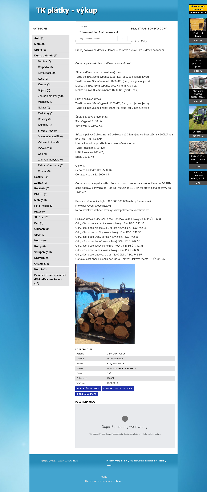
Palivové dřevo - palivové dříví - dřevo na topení (50, 279)
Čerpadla (45, 67)
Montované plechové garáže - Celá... (198, 94)
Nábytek (41, 257)
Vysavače (45, 148)
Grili (42, 153)
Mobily (40, 200)
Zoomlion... (198, 132)
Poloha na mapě (86, 394)
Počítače (41, 188)
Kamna (44, 84)
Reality (41, 176)
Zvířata (40, 182)
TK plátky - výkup (113, 461)
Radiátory (45, 113)
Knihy (40, 246)
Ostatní (44, 171)
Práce (40, 211)
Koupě (40, 269)
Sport (39, 234)
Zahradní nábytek (50, 159)
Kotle (43, 78)
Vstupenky (43, 252)
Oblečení (42, 228)
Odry (115, 353)
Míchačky (45, 101)
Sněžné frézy (48, 130)
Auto (39, 38)
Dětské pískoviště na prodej (198, 63)
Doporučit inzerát (88, 388)
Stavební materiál (50, 136)
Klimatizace (47, 72)
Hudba (40, 240)
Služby (41, 217)
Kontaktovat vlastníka (117, 388)
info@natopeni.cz (115, 363)
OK (122, 38)
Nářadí (44, 107)
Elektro (40, 194)
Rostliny (45, 119)
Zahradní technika (50, 165)
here (119, 481)
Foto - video (43, 205)
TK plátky (125, 461)
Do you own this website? (90, 39)
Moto (39, 44)
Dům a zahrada (45, 55)
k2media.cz (73, 461)
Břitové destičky (145, 461)
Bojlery (44, 90)
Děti (38, 223)
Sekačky (45, 124)
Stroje (40, 49)
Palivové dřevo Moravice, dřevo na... (198, 159)
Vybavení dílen (49, 142)
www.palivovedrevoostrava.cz (121, 368)
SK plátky (133, 461)
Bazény (44, 61)
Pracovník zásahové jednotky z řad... (198, 175)
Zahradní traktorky (51, 96)
